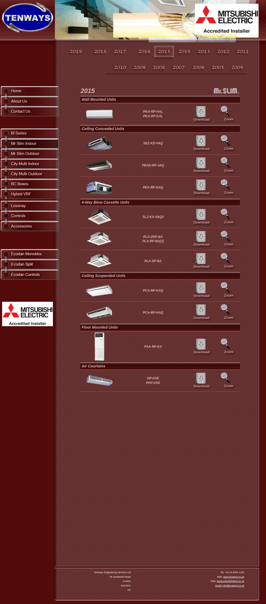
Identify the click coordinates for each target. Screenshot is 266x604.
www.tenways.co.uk (233, 577)
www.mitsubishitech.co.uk (230, 581)
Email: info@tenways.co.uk (229, 585)
